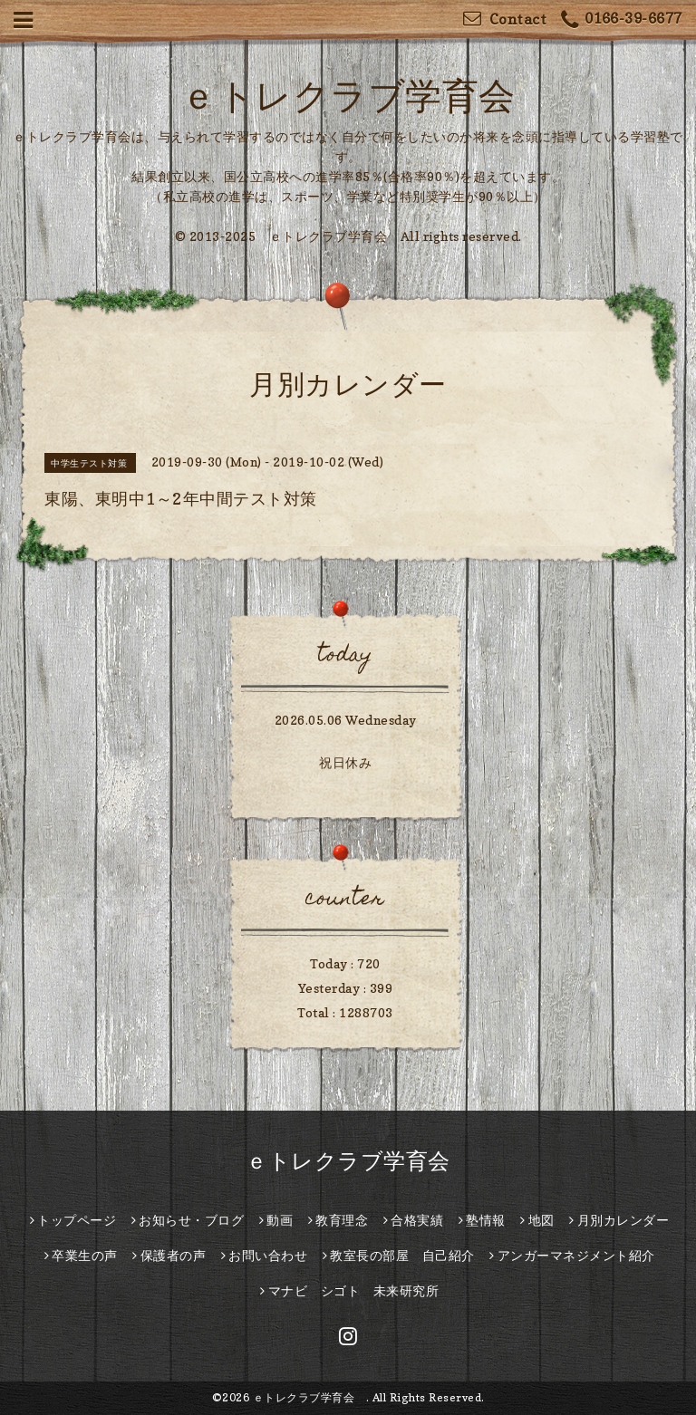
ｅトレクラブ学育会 (366, 95)
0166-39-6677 (621, 20)
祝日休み (345, 762)
